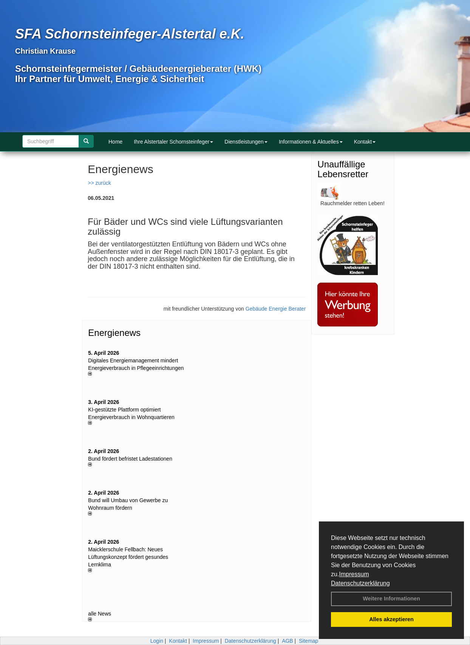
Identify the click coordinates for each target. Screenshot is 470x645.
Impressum (354, 574)
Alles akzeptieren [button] (391, 619)
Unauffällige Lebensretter (342, 169)
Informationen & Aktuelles (311, 142)
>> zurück (99, 183)
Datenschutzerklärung (360, 583)
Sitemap (308, 641)
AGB (287, 641)
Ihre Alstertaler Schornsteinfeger (173, 142)
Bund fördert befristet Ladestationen (130, 459)
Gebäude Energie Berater (276, 309)
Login (156, 641)
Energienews (114, 333)
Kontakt (365, 142)
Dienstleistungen (245, 142)
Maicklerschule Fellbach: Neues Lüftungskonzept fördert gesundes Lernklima (128, 557)
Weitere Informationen (391, 599)
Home (115, 142)
